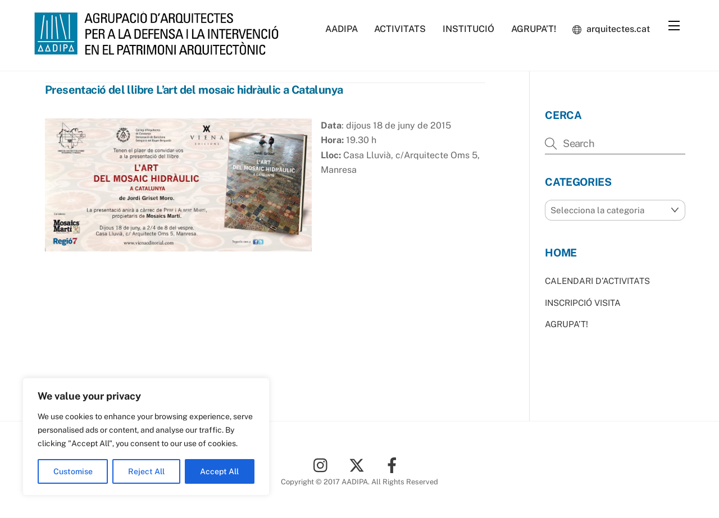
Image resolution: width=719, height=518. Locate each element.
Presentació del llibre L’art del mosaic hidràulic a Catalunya (194, 90)
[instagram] (323, 464)
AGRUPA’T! (533, 29)
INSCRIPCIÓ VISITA (583, 303)
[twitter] (358, 464)
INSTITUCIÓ (468, 29)
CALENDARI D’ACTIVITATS (597, 281)
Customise (73, 471)
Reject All (146, 471)
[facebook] (394, 464)
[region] (146, 437)
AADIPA (341, 29)
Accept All (219, 471)
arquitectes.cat (611, 29)
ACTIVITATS (400, 29)
